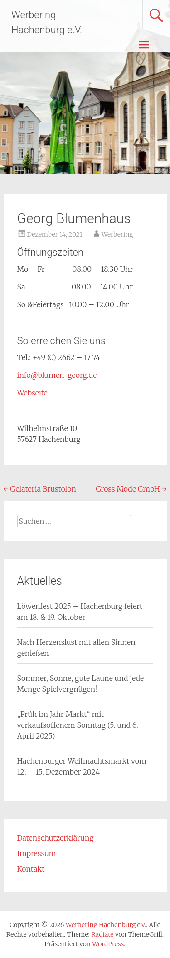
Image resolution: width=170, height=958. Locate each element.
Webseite (32, 392)
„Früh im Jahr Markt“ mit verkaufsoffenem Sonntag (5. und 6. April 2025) (77, 725)
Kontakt (31, 868)
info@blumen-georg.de (57, 375)
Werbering (117, 234)
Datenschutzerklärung (55, 837)
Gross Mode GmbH (131, 488)
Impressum (36, 853)
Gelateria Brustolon (40, 488)
